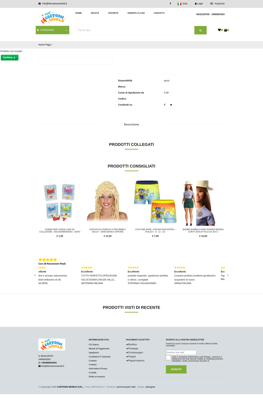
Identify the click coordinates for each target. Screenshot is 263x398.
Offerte (113, 13)
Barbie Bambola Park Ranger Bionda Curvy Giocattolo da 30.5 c (203, 230)
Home (78, 13)
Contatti (159, 13)
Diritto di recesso (97, 376)
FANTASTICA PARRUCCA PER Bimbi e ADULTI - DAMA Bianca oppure (107, 230)
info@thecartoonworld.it (54, 3)
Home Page (44, 44)
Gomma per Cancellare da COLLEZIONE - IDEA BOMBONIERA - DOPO (59, 230)
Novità (95, 13)
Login (199, 3)
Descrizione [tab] (131, 124)
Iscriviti (176, 369)
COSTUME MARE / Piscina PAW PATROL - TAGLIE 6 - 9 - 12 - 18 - (155, 230)
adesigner (150, 387)
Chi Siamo (94, 344)
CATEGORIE (45, 30)
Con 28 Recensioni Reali (52, 263)
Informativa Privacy (98, 368)
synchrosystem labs (126, 387)
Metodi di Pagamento (99, 348)
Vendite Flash (136, 13)
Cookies (93, 360)
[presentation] (35, 275)
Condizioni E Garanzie (99, 356)
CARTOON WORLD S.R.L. (70, 387)
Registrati (217, 3)
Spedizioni (94, 352)
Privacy (207, 357)
